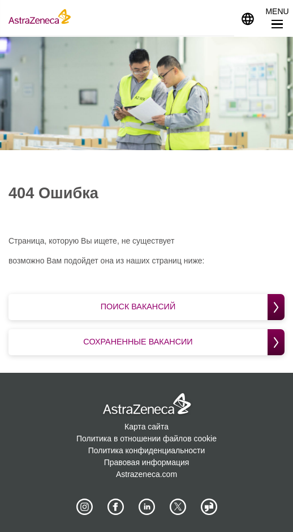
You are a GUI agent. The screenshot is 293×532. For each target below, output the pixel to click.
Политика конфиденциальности (146, 449)
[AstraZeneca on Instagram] (84, 506)
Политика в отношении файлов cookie (146, 437)
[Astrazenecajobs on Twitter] (177, 506)
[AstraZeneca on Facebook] (115, 506)
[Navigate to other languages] (247, 18)
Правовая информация (146, 461)
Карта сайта (146, 426)
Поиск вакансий (193, 307)
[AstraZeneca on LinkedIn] (146, 506)
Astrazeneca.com (146, 473)
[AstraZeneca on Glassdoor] (208, 506)
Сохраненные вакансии (185, 341)
